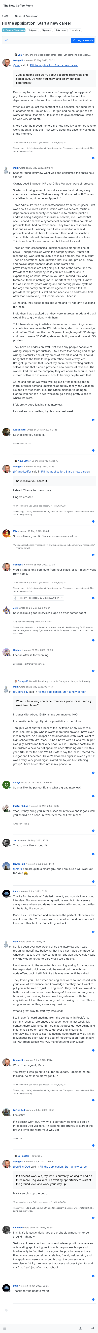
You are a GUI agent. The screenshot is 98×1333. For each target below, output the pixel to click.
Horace (17, 650)
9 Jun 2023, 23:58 (43, 1227)
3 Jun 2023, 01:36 (38, 891)
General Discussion (14, 30)
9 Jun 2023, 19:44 (43, 1060)
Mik (15, 531)
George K (18, 60)
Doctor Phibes (20, 806)
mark (16, 167)
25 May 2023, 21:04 (39, 167)
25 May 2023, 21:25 (44, 466)
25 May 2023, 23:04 (38, 531)
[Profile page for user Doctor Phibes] (6, 808)
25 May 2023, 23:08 (44, 564)
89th (15, 891)
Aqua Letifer (19, 429)
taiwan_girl (19, 863)
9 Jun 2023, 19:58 (45, 1110)
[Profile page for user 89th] (6, 894)
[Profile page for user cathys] (6, 785)
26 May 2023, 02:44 (39, 686)
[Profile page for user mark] (6, 170)
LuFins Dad (19, 1110)
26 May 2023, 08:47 (41, 782)
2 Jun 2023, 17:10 (45, 863)
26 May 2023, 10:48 (38, 840)
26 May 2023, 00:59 (42, 650)
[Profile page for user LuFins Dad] (6, 1112)
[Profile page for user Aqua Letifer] (6, 432)
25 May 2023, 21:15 (47, 429)
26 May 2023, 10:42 (49, 806)
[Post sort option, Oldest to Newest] (7, 40)
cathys (16, 782)
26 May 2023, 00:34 (39, 607)
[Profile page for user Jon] (6, 843)
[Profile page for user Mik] (6, 533)
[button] (4, 1328)
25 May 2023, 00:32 (44, 60)
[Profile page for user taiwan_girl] (6, 866)
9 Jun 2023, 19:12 (38, 941)
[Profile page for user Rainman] (6, 1230)
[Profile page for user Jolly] (6, 610)
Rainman (18, 1227)
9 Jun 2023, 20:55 (43, 1161)
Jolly (15, 607)
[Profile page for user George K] (6, 63)
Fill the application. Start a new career (54, 65)
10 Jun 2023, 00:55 (39, 1285)
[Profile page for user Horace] (6, 652)
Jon (20, 54)
